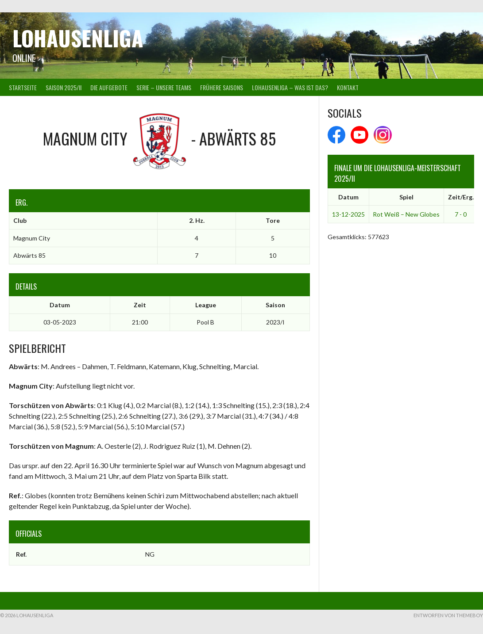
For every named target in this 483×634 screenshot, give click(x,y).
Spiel (406, 197)
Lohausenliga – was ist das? (290, 87)
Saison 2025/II (63, 87)
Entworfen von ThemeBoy (448, 615)
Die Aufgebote (109, 87)
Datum (348, 197)
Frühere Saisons (221, 87)
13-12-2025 (348, 214)
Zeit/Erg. (461, 197)
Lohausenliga (77, 37)
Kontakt (348, 87)
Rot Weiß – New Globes (406, 214)
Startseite (23, 87)
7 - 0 (461, 214)
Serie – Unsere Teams (163, 87)
